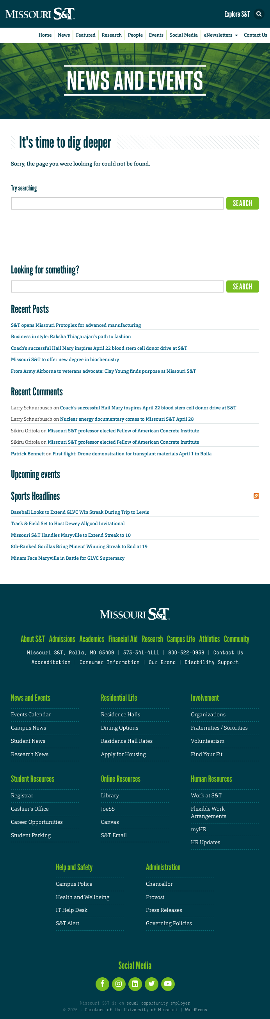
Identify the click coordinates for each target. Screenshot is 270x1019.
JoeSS (108, 809)
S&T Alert (67, 923)
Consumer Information (110, 663)
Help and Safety (74, 867)
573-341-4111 (141, 653)
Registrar (22, 795)
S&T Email (114, 835)
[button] (259, 14)
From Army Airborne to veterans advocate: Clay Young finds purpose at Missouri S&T (103, 371)
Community (236, 639)
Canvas (110, 822)
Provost (155, 897)
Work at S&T (206, 795)
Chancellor (159, 884)
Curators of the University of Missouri (131, 1010)
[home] (54, 13)
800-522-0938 (186, 653)
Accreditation (50, 663)
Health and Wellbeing (82, 897)
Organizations (208, 714)
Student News (28, 741)
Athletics (209, 639)
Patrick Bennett (28, 454)
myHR (198, 829)
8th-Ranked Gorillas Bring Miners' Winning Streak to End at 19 (79, 546)
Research (112, 35)
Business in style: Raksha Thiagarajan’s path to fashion (71, 336)
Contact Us (255, 35)
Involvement (205, 698)
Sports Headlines (35, 495)
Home (45, 35)
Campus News (28, 728)
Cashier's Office (30, 809)
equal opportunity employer (158, 1003)
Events (156, 35)
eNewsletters (222, 35)
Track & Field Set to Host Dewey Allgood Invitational (68, 523)
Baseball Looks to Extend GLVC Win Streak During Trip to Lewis (80, 512)
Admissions (62, 639)
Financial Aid (123, 639)
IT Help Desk (71, 910)
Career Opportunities (37, 822)
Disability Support (212, 663)
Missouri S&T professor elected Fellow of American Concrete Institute (124, 431)
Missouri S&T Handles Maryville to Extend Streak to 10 (71, 535)
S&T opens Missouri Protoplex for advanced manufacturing (76, 325)
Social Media (184, 35)
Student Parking (31, 835)
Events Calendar (31, 714)
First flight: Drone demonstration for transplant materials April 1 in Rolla (132, 454)
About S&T (33, 639)
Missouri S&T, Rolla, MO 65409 (70, 653)
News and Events (30, 698)
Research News (29, 754)
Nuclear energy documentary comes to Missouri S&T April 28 (127, 419)
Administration (163, 867)
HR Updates (205, 842)
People (135, 35)
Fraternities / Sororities (219, 728)
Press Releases (164, 910)
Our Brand (162, 663)
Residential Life (119, 698)
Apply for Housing (123, 754)
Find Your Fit (206, 754)
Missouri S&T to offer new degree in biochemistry (65, 359)
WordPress (196, 1010)
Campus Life (181, 639)
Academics (91, 639)
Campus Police (74, 884)
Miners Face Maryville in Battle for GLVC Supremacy (67, 558)
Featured (86, 35)
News (64, 35)
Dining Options (120, 728)
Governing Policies (169, 923)
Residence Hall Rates (127, 741)
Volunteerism (207, 741)
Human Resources (211, 779)
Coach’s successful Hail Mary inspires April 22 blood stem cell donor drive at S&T (99, 348)
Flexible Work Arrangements (208, 813)
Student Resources (32, 779)
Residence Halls (120, 714)
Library (110, 795)
